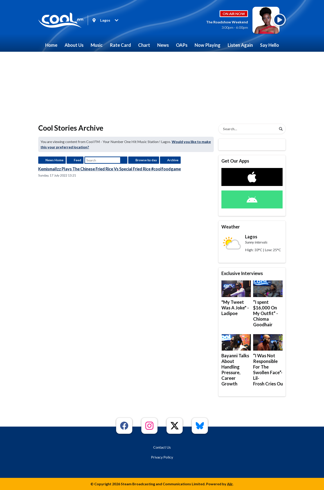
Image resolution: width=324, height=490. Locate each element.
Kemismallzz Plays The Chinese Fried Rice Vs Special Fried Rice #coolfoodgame (109, 168)
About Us (74, 45)
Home (51, 45)
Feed (77, 160)
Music (97, 45)
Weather (230, 226)
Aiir (230, 484)
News (163, 45)
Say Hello (269, 45)
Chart (144, 45)
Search (123, 160)
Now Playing (207, 45)
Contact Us (162, 447)
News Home (54, 160)
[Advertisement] (162, 85)
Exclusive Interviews (242, 273)
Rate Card (120, 45)
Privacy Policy (162, 457)
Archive (172, 160)
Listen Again (240, 45)
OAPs (181, 45)
